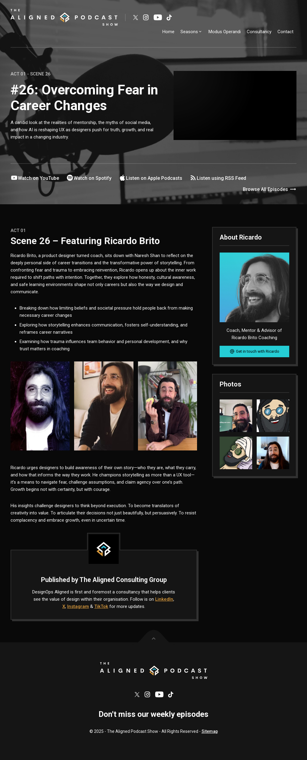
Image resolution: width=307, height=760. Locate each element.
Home (168, 31)
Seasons (191, 31)
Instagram (78, 606)
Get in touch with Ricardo (254, 351)
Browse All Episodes (269, 189)
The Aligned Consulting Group (123, 580)
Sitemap (210, 734)
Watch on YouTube (35, 178)
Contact (285, 31)
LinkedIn (164, 599)
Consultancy (259, 31)
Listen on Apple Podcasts (150, 178)
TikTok (101, 606)
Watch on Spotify (88, 178)
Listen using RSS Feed (218, 178)
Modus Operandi (224, 31)
